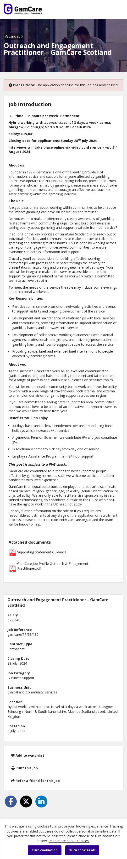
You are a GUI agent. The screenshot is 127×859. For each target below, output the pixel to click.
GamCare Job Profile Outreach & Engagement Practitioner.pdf (52, 566)
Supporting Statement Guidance (41, 552)
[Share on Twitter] (26, 801)
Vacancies (14, 36)
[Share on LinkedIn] (41, 801)
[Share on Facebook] (11, 801)
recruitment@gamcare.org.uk (68, 519)
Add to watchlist (27, 755)
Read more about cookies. (69, 840)
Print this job (24, 768)
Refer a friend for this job (35, 780)
